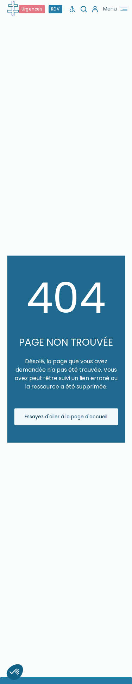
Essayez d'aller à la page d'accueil (66, 416)
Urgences (32, 9)
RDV (55, 9)
